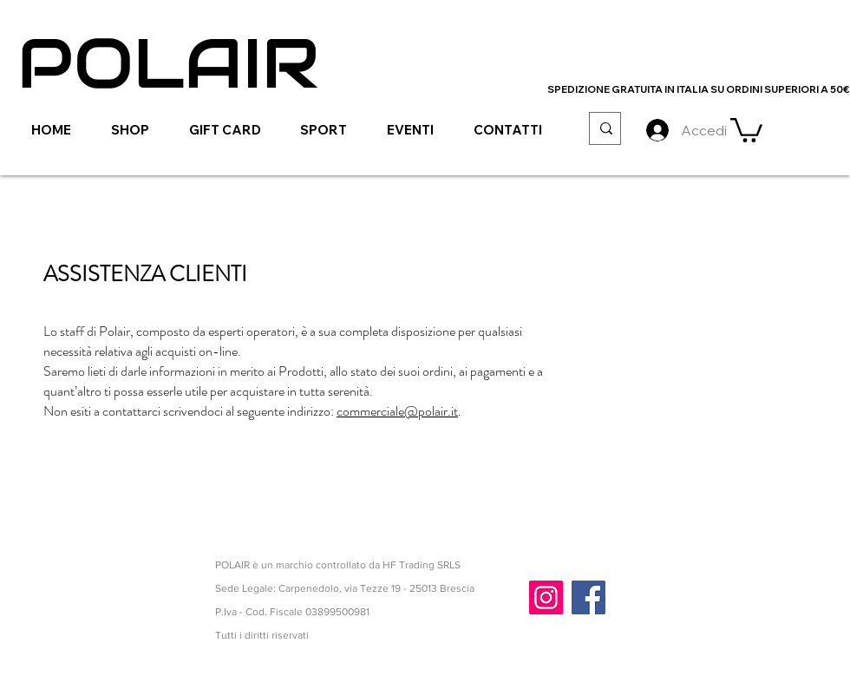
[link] (746, 128)
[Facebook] (588, 597)
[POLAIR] (167, 63)
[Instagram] (546, 597)
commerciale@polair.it (397, 411)
